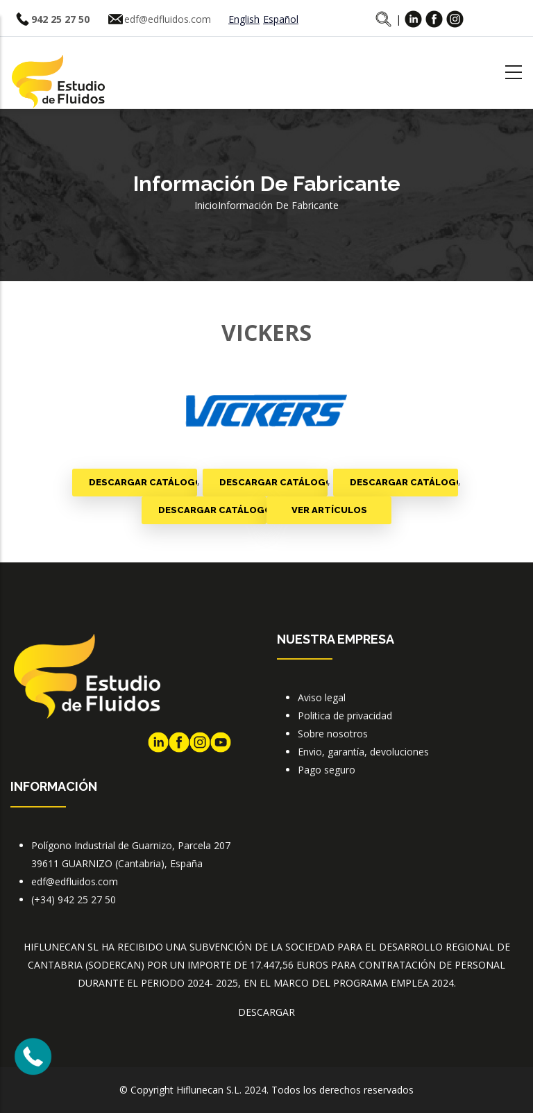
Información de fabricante (278, 205)
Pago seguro (326, 769)
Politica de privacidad (345, 715)
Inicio (206, 205)
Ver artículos (329, 510)
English (244, 19)
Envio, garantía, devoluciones (363, 751)
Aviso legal (322, 697)
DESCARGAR (266, 1012)
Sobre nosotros (333, 733)
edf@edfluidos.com (167, 19)
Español (280, 19)
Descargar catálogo (143, 482)
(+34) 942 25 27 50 (73, 899)
